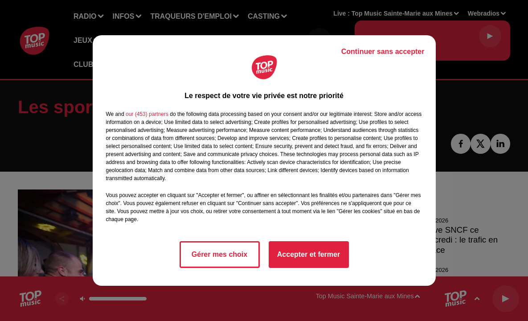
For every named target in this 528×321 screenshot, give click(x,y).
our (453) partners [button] (147, 114)
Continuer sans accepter (383, 51)
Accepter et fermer (308, 254)
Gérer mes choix (219, 254)
